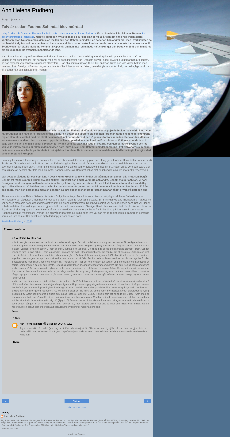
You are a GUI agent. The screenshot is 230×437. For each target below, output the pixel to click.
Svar (17, 318)
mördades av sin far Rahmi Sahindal (74, 33)
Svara (15, 311)
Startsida (76, 401)
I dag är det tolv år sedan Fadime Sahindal (27, 33)
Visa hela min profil (9, 428)
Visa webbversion (77, 407)
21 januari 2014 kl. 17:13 (28, 237)
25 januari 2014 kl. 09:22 (60, 324)
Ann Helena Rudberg (27, 10)
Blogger (81, 434)
